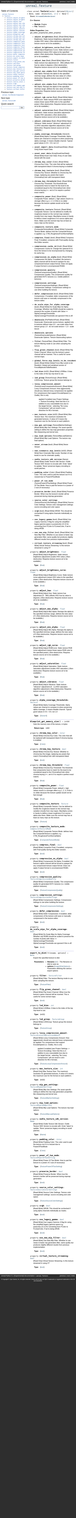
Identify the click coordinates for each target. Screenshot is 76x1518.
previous (62, 1)
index (73, 1)
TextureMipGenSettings (49, 1098)
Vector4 (43, 715)
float (42, 565)
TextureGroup (46, 1028)
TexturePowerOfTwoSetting (51, 1166)
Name (43, 1134)
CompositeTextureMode (50, 840)
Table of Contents (9, 11)
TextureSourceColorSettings (51, 1200)
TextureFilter (45, 984)
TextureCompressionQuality (51, 890)
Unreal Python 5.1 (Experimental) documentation (18, 1)
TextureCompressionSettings (52, 906)
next (68, 1)
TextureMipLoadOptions (50, 1114)
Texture (43, 821)
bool (42, 760)
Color (43, 744)
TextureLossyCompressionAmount (54, 1063)
